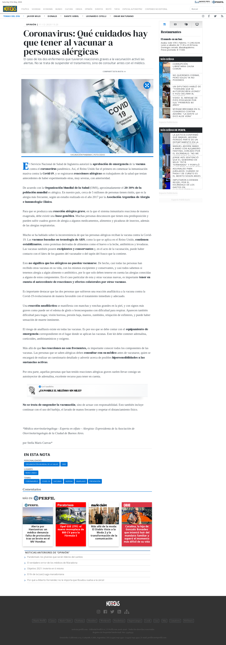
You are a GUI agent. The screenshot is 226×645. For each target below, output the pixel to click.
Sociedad (39, 9)
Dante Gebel (72, 16)
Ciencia (89, 9)
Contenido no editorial (180, 9)
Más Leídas (167, 59)
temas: (27, 477)
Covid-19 (46, 481)
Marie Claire (65, 620)
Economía (52, 9)
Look (147, 620)
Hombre (92, 620)
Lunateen (175, 620)
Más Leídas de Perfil (173, 130)
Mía (164, 620)
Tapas (133, 9)
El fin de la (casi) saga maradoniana (45, 574)
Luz (156, 620)
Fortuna (80, 620)
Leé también (47, 386)
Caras (52, 620)
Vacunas (57, 481)
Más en (38, 498)
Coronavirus (32, 481)
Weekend (105, 620)
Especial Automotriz (151, 9)
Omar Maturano (124, 16)
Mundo (65, 9)
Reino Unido (31, 473)
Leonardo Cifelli (96, 16)
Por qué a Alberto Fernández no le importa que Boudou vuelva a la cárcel (65, 580)
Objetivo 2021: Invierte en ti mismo (45, 568)
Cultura (77, 9)
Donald (53, 16)
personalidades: (33, 460)
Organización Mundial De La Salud (42, 464)
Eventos (112, 9)
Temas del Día (11, 16)
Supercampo (135, 620)
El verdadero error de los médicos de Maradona (52, 562)
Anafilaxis (81, 481)
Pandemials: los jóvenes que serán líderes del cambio (55, 556)
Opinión (100, 9)
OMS (64, 464)
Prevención (94, 481)
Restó (123, 9)
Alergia (69, 481)
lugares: (28, 469)
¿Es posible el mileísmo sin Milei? (60, 390)
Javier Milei (34, 16)
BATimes (188, 620)
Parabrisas (119, 620)
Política (26, 9)
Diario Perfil (39, 620)
